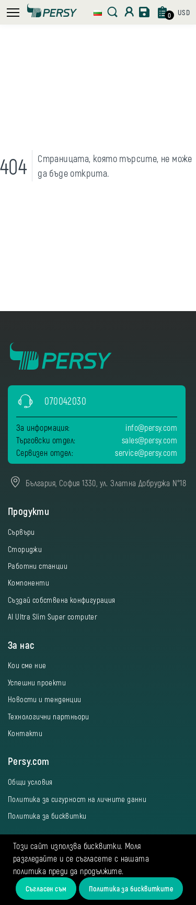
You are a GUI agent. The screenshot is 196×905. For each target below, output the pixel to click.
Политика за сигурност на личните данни (77, 799)
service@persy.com (146, 452)
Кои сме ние (27, 665)
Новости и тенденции (45, 699)
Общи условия (30, 781)
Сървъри (21, 531)
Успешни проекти (37, 682)
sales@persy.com (149, 440)
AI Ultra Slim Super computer (52, 616)
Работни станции (37, 565)
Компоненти (28, 582)
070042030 (65, 401)
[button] (98, 11)
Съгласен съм (46, 888)
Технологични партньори (48, 716)
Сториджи (25, 549)
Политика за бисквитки (47, 815)
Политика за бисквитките (131, 888)
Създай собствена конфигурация (62, 599)
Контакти (25, 733)
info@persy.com (151, 427)
